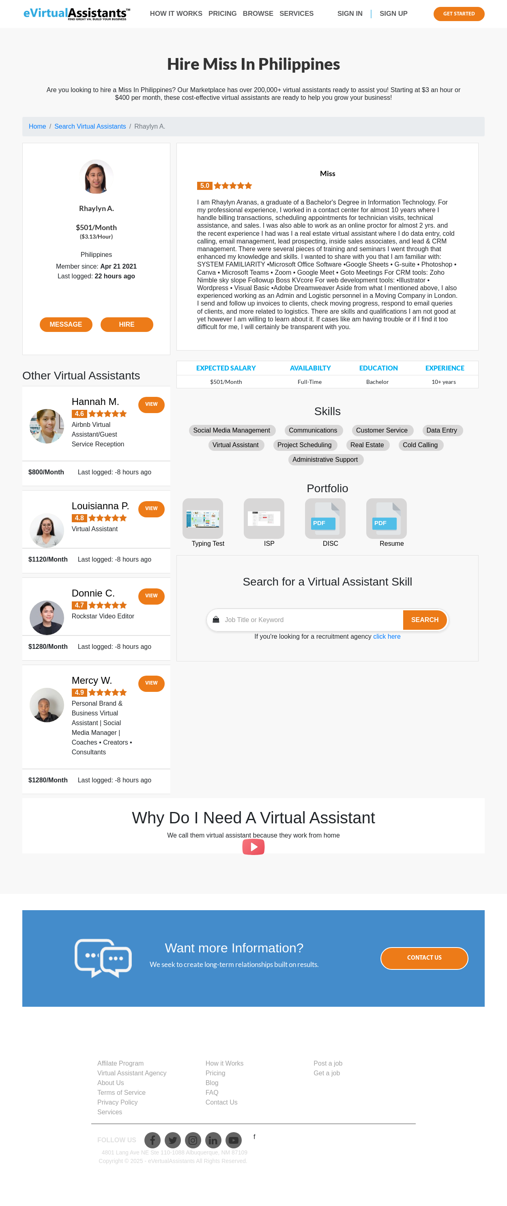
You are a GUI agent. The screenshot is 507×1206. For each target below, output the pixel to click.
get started (459, 14)
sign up (394, 13)
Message (65, 324)
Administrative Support (325, 459)
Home (37, 126)
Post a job (328, 1063)
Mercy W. (92, 680)
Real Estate (367, 444)
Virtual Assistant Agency (131, 1073)
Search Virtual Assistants (90, 126)
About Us (110, 1082)
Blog (212, 1082)
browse (258, 13)
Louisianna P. (100, 505)
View (151, 404)
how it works (176, 13)
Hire (126, 324)
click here (387, 636)
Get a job (327, 1073)
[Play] (253, 847)
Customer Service (382, 430)
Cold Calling (420, 444)
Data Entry (442, 430)
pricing (222, 13)
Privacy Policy (117, 1102)
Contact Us (424, 958)
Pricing (216, 1073)
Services (296, 13)
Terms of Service (121, 1092)
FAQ (212, 1092)
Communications (313, 430)
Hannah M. (95, 401)
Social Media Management (231, 430)
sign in (350, 13)
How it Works (225, 1063)
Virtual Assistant (236, 444)
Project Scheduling (304, 444)
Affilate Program (120, 1063)
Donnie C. (93, 593)
